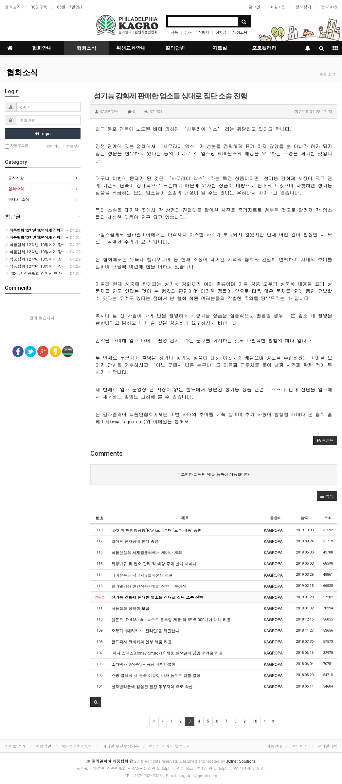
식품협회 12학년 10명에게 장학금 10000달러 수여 (52, 244)
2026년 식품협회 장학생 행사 (33, 273)
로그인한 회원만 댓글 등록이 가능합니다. (214, 474)
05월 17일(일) (69, 6)
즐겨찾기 (13, 6)
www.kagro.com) (129, 421)
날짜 (305, 517)
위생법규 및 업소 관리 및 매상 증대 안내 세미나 (154, 563)
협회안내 (42, 48)
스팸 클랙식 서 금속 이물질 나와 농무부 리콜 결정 (156, 675)
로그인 (254, 6)
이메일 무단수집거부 (120, 746)
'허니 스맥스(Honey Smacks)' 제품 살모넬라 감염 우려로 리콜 (167, 653)
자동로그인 (16, 146)
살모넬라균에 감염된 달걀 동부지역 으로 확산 (152, 686)
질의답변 (175, 48)
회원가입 (278, 6)
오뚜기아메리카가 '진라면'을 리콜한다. (146, 630)
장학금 (220, 32)
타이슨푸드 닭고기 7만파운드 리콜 (142, 575)
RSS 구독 (38, 6)
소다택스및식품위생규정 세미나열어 (144, 664)
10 (255, 721)
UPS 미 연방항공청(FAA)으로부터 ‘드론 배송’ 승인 (157, 530)
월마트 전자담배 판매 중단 (135, 541)
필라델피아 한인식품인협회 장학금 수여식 (149, 586)
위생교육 (240, 32)
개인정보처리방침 (77, 746)
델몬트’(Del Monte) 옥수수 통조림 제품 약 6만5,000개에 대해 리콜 (171, 619)
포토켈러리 (264, 48)
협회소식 (86, 48)
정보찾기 (303, 6)
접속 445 (329, 6)
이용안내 (274, 746)
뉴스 (187, 32)
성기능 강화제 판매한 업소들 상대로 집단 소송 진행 (157, 597)
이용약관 (43, 746)
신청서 (203, 32)
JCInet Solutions (241, 761)
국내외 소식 (18, 199)
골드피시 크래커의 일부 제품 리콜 (142, 641)
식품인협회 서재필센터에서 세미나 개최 (147, 552)
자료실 (219, 48)
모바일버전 (327, 746)
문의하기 (300, 746)
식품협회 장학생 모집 (131, 608)
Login (43, 133)
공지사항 (16, 177)
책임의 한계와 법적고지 (170, 746)
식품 (174, 32)
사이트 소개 (15, 746)
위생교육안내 (131, 48)
